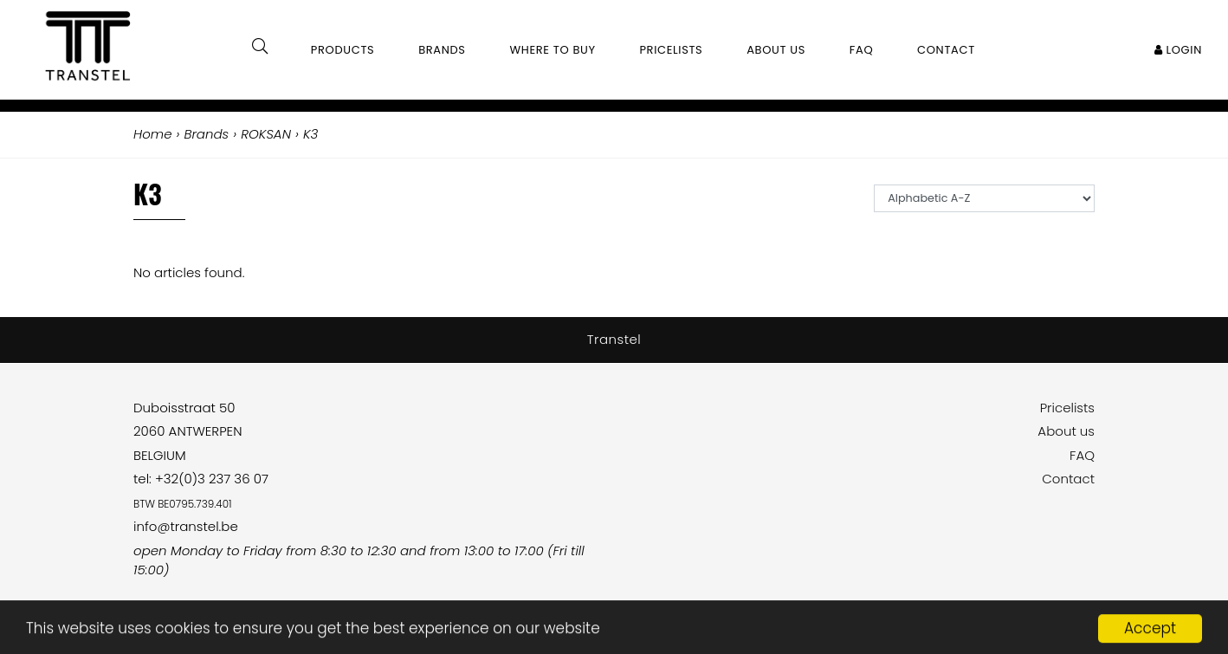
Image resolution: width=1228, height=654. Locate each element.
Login (1178, 50)
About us (1066, 431)
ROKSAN (266, 134)
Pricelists (1067, 407)
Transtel (614, 339)
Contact (1068, 478)
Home (152, 134)
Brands (442, 50)
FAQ (1082, 455)
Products (343, 50)
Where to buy (552, 50)
